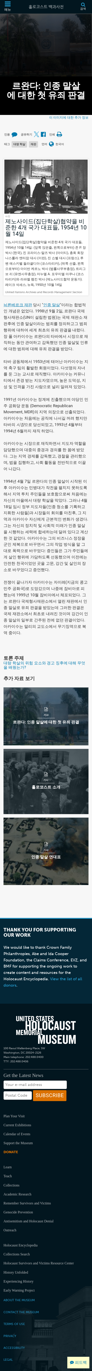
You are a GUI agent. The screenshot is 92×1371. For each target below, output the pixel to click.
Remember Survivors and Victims (27, 1203)
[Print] (59, 135)
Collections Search (16, 1254)
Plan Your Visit (14, 1116)
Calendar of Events (16, 1134)
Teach (7, 1176)
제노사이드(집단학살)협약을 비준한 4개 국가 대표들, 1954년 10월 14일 (46, 227)
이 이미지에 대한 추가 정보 (69, 118)
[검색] (83, 7)
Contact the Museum (21, 1312)
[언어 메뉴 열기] (51, 144)
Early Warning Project (19, 1290)
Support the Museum (18, 1143)
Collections (11, 1185)
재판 (33, 144)
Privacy (9, 1336)
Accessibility (14, 1348)
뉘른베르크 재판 (17, 305)
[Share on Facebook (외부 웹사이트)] (43, 135)
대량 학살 (19, 144)
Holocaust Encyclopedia (20, 1245)
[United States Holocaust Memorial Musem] (46, 1030)
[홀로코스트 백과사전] (46, 7)
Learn (7, 1167)
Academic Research (17, 1194)
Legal (8, 1360)
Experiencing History (18, 1281)
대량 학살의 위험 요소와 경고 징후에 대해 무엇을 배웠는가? (44, 665)
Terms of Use (14, 1324)
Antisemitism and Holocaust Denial (28, 1221)
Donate (10, 1152)
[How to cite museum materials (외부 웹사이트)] (14, 135)
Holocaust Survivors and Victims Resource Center (38, 1263)
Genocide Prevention (18, 1212)
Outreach (9, 1230)
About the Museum (19, 1300)
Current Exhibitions (17, 1125)
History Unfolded (15, 1272)
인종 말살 (51, 305)
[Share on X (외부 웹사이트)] (36, 135)
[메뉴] (7, 7)
